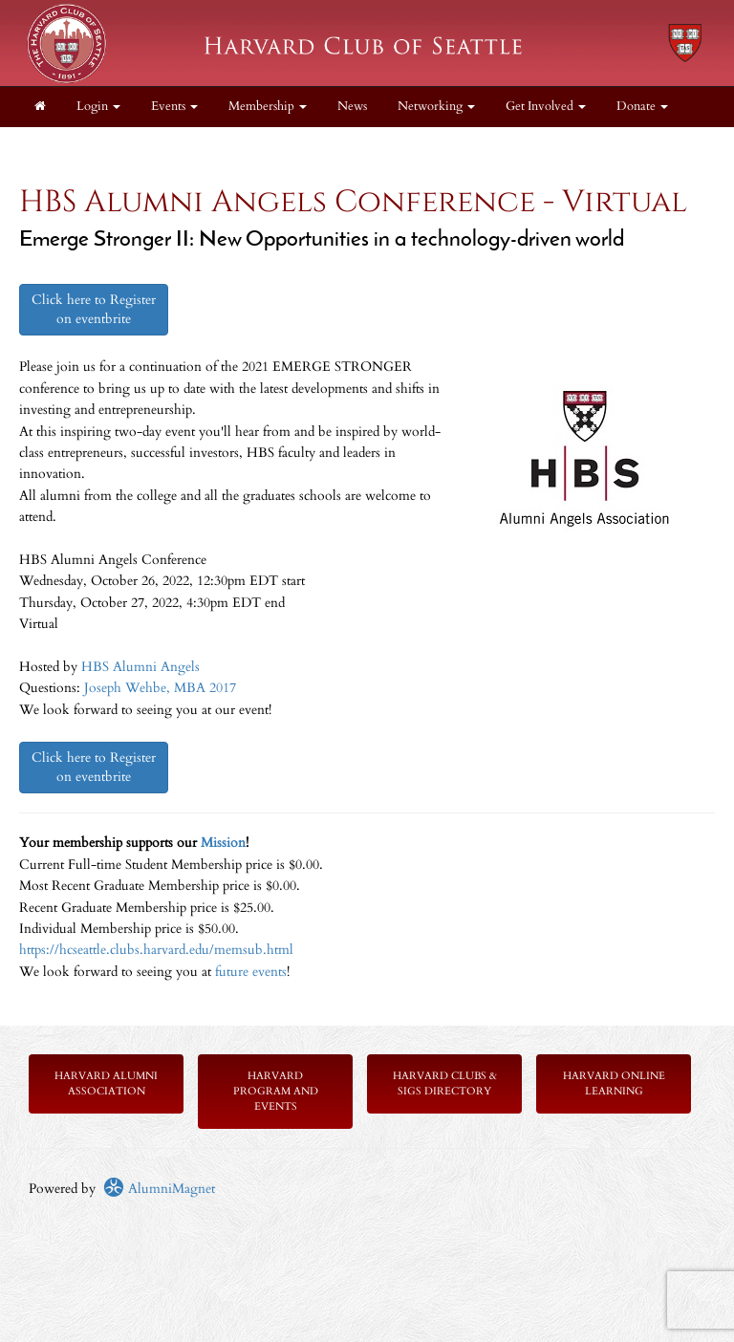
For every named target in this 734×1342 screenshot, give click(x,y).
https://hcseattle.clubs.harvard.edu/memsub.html (156, 950)
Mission (223, 842)
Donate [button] (642, 106)
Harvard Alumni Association (106, 1083)
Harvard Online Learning (614, 1083)
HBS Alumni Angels (140, 667)
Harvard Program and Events (275, 1091)
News (352, 106)
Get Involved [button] (546, 106)
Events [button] (174, 106)
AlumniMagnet (159, 1189)
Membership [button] (267, 106)
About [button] (56, 147)
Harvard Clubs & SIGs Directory (445, 1083)
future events (251, 972)
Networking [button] (436, 106)
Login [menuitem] (98, 106)
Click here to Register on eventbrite (94, 309)
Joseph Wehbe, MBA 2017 (160, 688)
